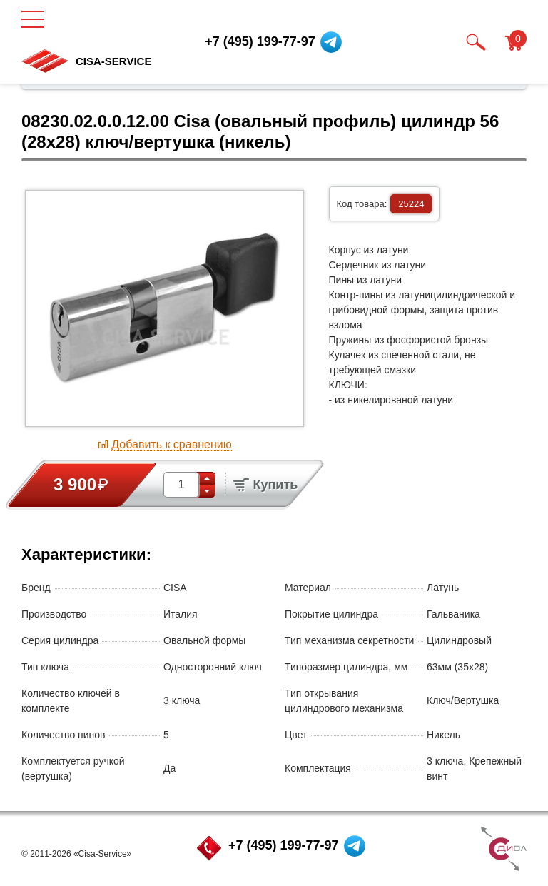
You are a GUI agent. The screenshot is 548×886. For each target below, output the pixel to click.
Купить (265, 485)
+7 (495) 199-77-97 (283, 845)
